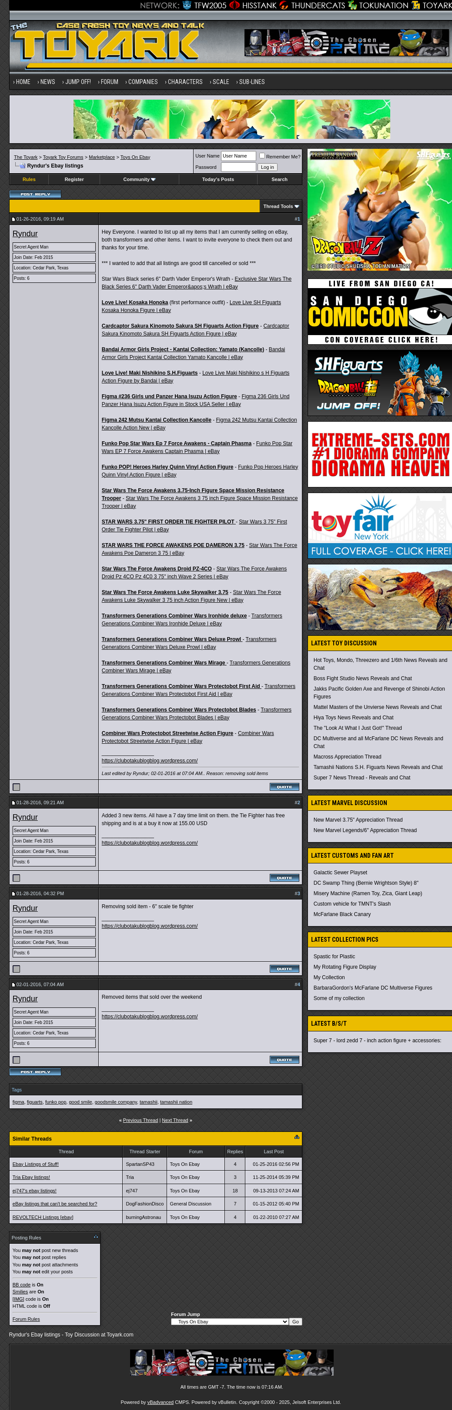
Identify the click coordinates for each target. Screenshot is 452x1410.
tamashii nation (176, 1101)
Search (279, 179)
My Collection (329, 977)
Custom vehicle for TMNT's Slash (352, 904)
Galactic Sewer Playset (340, 873)
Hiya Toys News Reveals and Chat (354, 718)
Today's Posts (218, 179)
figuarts (35, 1101)
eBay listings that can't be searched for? (55, 1203)
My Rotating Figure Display (345, 967)
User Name (207, 155)
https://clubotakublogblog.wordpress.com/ (150, 761)
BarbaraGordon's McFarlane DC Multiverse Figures (373, 988)
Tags (17, 1089)
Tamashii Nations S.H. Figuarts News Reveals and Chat (378, 767)
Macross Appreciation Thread (348, 757)
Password (205, 167)
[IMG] (18, 1299)
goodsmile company (116, 1101)
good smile (80, 1101)
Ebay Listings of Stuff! (36, 1164)
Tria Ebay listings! (31, 1177)
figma (18, 1101)
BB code (22, 1284)
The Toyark (25, 157)
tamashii (148, 1101)
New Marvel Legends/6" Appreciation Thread (365, 830)
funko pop (55, 1101)
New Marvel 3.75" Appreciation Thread (358, 820)
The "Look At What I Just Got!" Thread (358, 728)
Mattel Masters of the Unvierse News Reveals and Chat (378, 707)
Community (140, 179)
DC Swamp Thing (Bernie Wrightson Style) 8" (366, 883)
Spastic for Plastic (334, 956)
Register (74, 179)
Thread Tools (278, 206)
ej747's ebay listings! (35, 1190)
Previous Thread (140, 1120)
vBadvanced (160, 1402)
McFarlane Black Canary (342, 914)
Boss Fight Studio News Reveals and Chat (363, 678)
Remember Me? (280, 156)
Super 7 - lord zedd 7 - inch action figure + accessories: (378, 1040)
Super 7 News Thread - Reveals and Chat (362, 778)
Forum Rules (26, 1319)
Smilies (20, 1291)
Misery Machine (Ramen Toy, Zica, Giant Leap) (368, 893)
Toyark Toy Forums (63, 157)
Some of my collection (339, 998)
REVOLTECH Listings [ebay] (43, 1217)
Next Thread (175, 1120)
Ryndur (25, 233)
